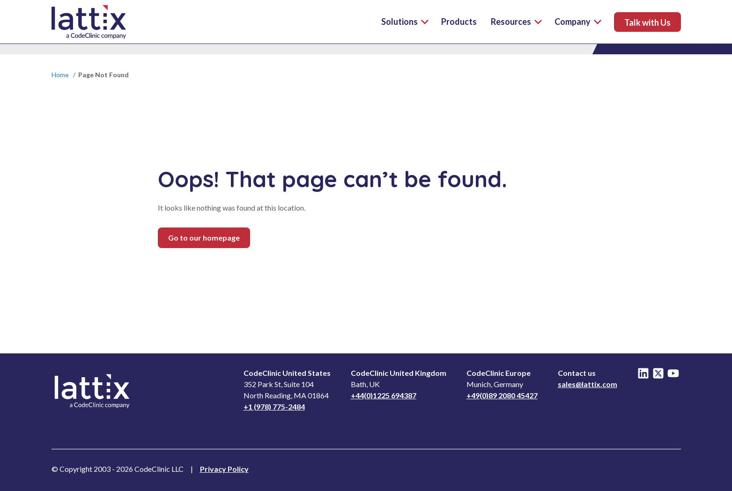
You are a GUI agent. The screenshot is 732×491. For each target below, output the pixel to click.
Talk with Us (647, 22)
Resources (516, 21)
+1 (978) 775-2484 (274, 406)
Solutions (399, 21)
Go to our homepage (204, 237)
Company (578, 21)
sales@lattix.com (587, 384)
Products (459, 21)
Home (60, 75)
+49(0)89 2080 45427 (502, 395)
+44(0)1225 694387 (383, 395)
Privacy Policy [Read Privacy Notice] (224, 468)
